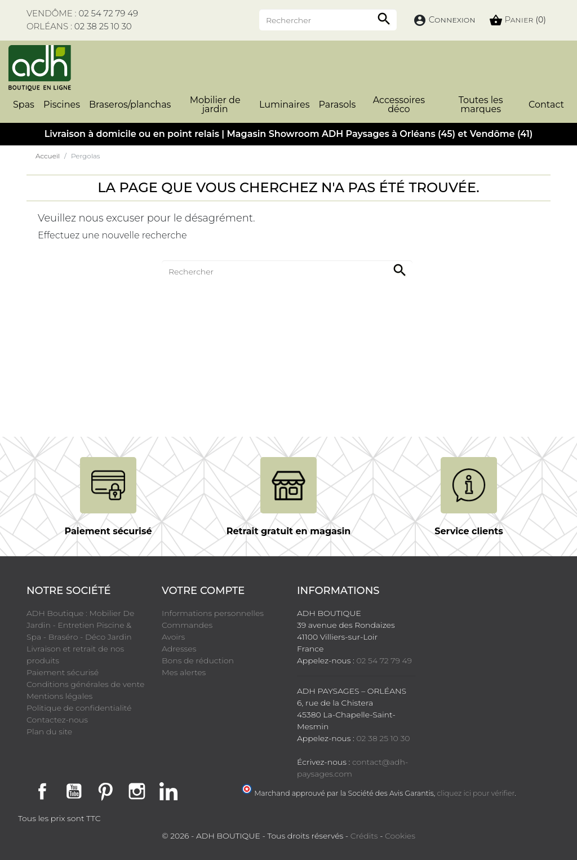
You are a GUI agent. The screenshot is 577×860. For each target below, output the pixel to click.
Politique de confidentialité (78, 708)
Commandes (187, 625)
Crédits (364, 836)
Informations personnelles (213, 613)
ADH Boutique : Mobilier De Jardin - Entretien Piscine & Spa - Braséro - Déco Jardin (80, 625)
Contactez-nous (57, 720)
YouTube (74, 791)
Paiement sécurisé (62, 672)
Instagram (137, 791)
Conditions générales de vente (85, 684)
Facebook (42, 791)
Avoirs (173, 637)
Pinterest (105, 791)
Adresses (179, 649)
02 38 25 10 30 (103, 26)
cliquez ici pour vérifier (476, 793)
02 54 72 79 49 (108, 13)
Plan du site (49, 731)
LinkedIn (168, 791)
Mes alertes (184, 672)
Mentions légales (59, 696)
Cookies (400, 836)
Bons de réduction (198, 660)
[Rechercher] (328, 19)
